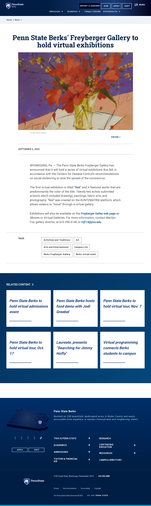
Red (77, 187)
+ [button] (89, 438)
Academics (72, 12)
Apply (116, 6)
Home (9, 20)
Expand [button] (115, 137)
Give (106, 6)
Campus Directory (110, 460)
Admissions (54, 12)
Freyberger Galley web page (98, 213)
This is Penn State (65, 438)
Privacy (56, 488)
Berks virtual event (86, 254)
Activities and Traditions (57, 240)
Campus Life (81, 247)
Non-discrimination (69, 488)
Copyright (97, 488)
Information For (110, 12)
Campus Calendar (92, 12)
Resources (105, 453)
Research (105, 438)
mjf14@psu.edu (91, 222)
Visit (127, 6)
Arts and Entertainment (56, 247)
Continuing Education (106, 445)
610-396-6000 (104, 476)
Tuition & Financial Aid (66, 460)
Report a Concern (89, 6)
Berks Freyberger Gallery (57, 254)
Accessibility (85, 488)
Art (77, 240)
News (17, 20)
